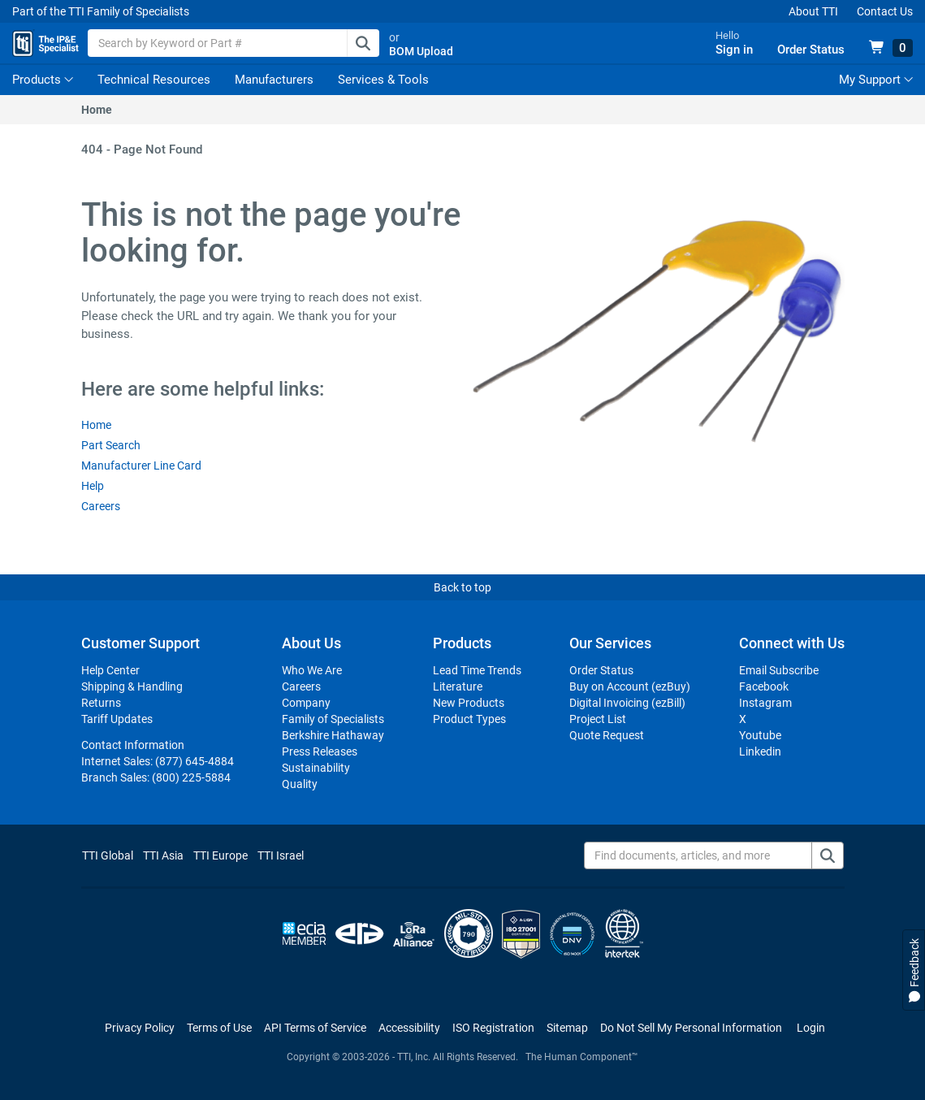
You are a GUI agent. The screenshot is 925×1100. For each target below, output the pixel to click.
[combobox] (275, 49)
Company (306, 714)
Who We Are (312, 681)
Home (96, 121)
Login (811, 1039)
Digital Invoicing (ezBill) (627, 714)
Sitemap (567, 1039)
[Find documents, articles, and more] (714, 867)
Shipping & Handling (132, 697)
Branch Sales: (156, 788)
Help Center (110, 681)
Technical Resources (153, 91)
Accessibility (409, 1039)
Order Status (601, 681)
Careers (100, 517)
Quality (300, 795)
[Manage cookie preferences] (691, 1039)
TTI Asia (163, 866)
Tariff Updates (117, 730)
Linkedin (760, 762)
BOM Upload (463, 56)
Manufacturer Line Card (141, 476)
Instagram (765, 714)
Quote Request (606, 746)
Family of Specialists (333, 730)
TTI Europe (220, 866)
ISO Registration (493, 1039)
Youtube (760, 746)
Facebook (764, 697)
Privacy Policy (140, 1039)
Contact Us (885, 11)
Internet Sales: (157, 772)
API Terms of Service (315, 1039)
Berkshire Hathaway (333, 746)
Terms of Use (219, 1039)
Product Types (469, 730)
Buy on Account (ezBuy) (629, 697)
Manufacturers (274, 91)
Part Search (110, 456)
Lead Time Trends (477, 681)
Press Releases (319, 762)
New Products (468, 714)
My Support (876, 91)
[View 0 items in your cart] (891, 53)
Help (92, 497)
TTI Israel (280, 866)
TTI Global (107, 866)
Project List (597, 730)
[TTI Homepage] (59, 48)
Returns (101, 714)
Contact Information (132, 756)
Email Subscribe (779, 681)
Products (36, 91)
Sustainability (316, 779)
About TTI (813, 11)
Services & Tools (383, 91)
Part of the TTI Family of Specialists (100, 11)
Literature (457, 697)
